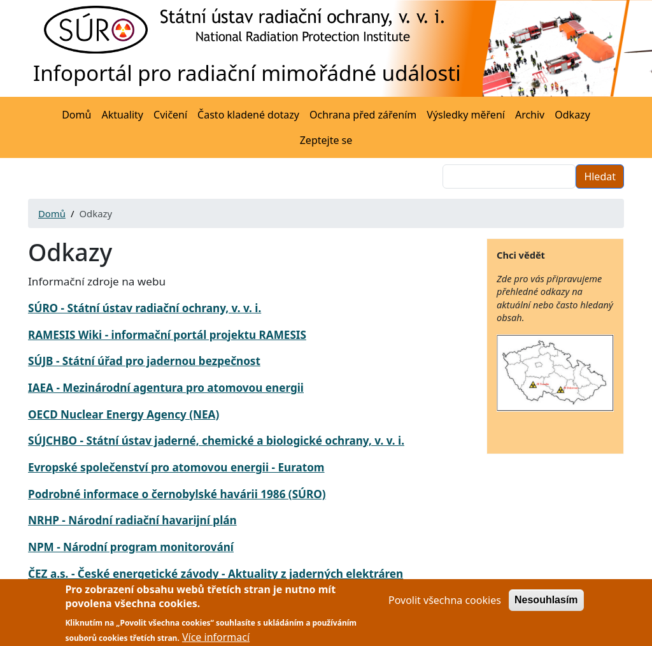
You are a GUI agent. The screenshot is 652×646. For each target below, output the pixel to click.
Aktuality (122, 115)
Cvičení (170, 115)
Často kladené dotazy (248, 115)
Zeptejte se (326, 140)
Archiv (529, 115)
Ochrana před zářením (362, 115)
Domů (76, 115)
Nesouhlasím (546, 604)
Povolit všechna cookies (444, 605)
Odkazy (572, 115)
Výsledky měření (466, 115)
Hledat (600, 176)
